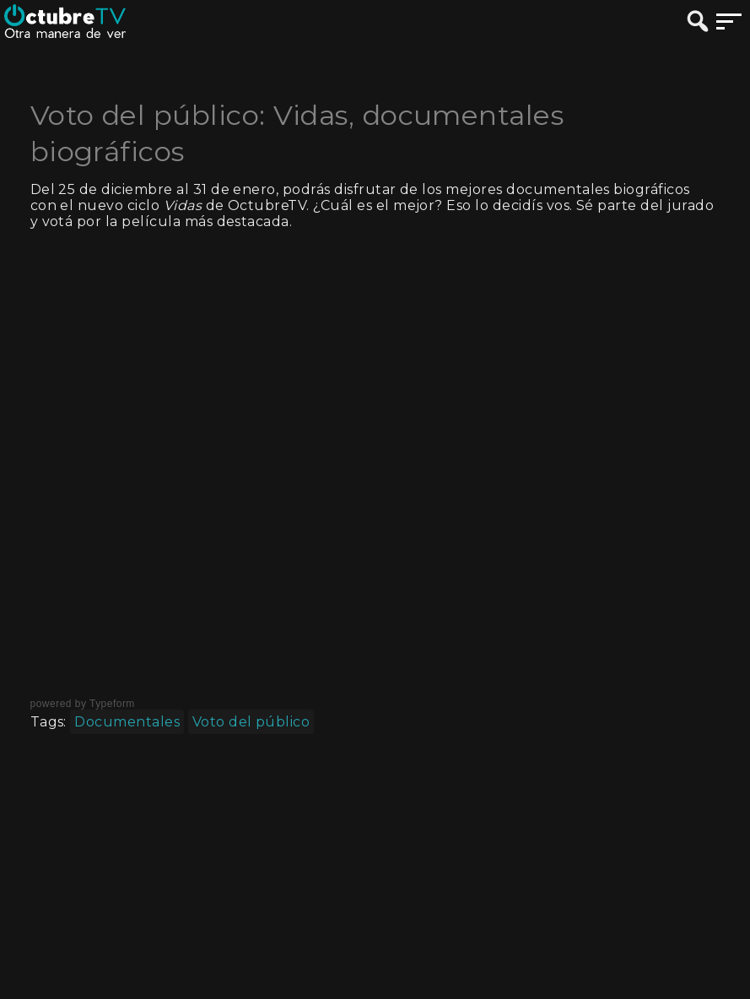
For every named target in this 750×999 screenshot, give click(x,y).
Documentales (127, 722)
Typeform (112, 704)
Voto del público (251, 722)
